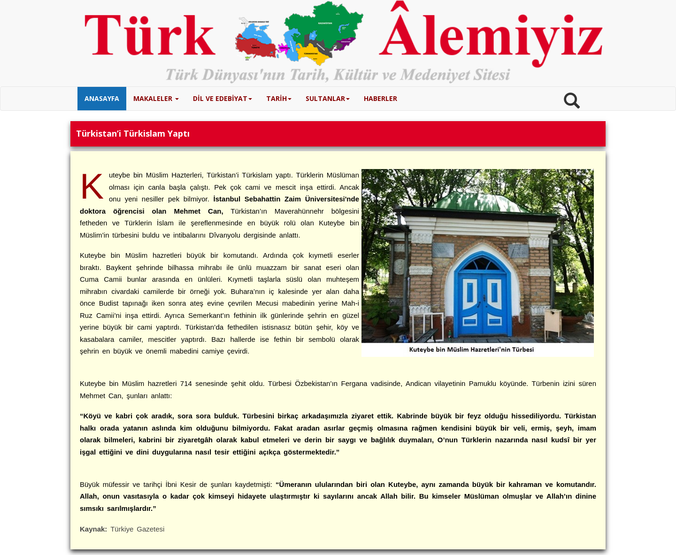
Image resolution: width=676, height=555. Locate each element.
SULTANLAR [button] (328, 98)
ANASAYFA (101, 98)
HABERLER (380, 98)
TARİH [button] (279, 98)
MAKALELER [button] (156, 98)
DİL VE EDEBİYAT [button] (222, 98)
